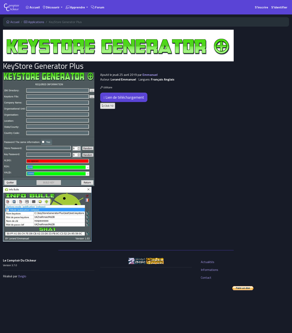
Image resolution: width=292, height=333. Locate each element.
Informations (209, 270)
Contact (206, 277)
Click (107, 105)
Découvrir (51, 7)
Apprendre (76, 7)
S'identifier (279, 7)
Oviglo (22, 276)
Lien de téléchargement (124, 97)
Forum (97, 7)
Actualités (207, 262)
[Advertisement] (146, 297)
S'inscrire (261, 7)
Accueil (32, 7)
